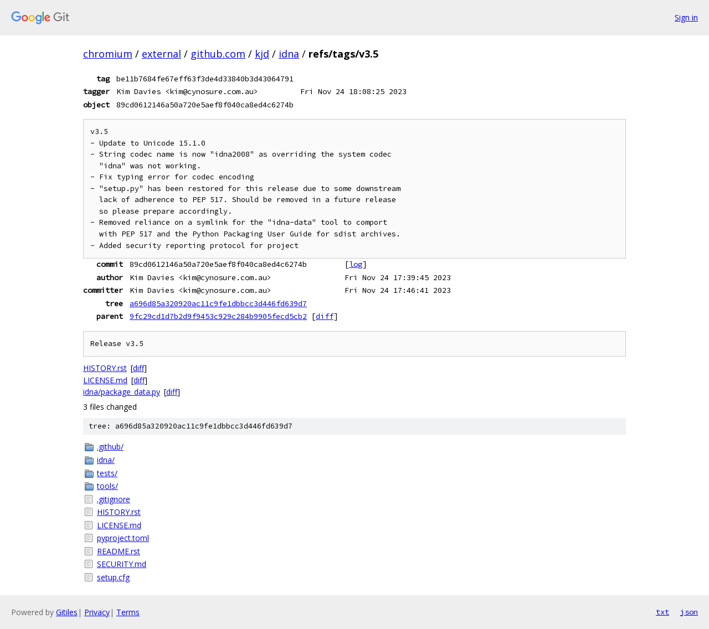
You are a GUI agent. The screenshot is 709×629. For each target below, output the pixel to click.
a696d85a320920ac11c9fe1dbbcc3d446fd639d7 (218, 303)
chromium (107, 53)
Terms (128, 612)
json (689, 612)
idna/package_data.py (121, 391)
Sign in (686, 17)
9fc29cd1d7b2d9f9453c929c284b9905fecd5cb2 (218, 316)
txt (662, 612)
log (355, 264)
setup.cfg (113, 577)
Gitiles (67, 612)
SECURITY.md (121, 564)
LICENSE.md (105, 380)
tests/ (107, 473)
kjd (262, 53)
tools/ (107, 486)
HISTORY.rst (105, 368)
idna (289, 53)
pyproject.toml (123, 538)
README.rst (118, 551)
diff (324, 316)
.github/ (110, 446)
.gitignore (113, 499)
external (161, 53)
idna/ (106, 460)
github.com (218, 53)
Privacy (97, 612)
